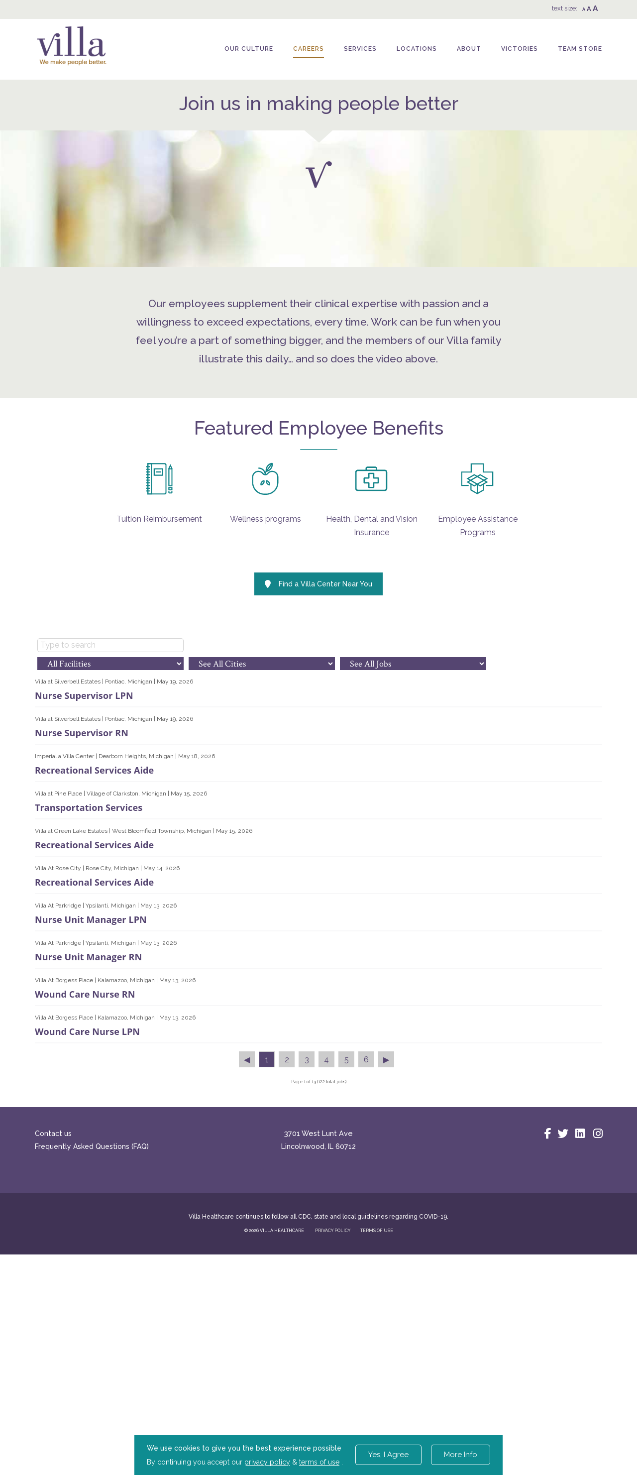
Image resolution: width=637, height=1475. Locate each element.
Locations (417, 48)
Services (360, 48)
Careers (308, 48)
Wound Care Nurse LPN (87, 1235)
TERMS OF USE (376, 1433)
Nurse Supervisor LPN (84, 899)
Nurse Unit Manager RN (88, 1160)
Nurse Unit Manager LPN (91, 1123)
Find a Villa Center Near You (318, 787)
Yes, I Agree (388, 1454)
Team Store (580, 48)
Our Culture (248, 48)
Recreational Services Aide (94, 973)
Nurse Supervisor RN (81, 936)
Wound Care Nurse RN (85, 1197)
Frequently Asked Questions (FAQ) (92, 1350)
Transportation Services (88, 1011)
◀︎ (247, 1262)
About (469, 48)
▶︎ (386, 1262)
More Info (460, 1454)
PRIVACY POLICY (332, 1433)
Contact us (53, 1337)
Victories (519, 48)
